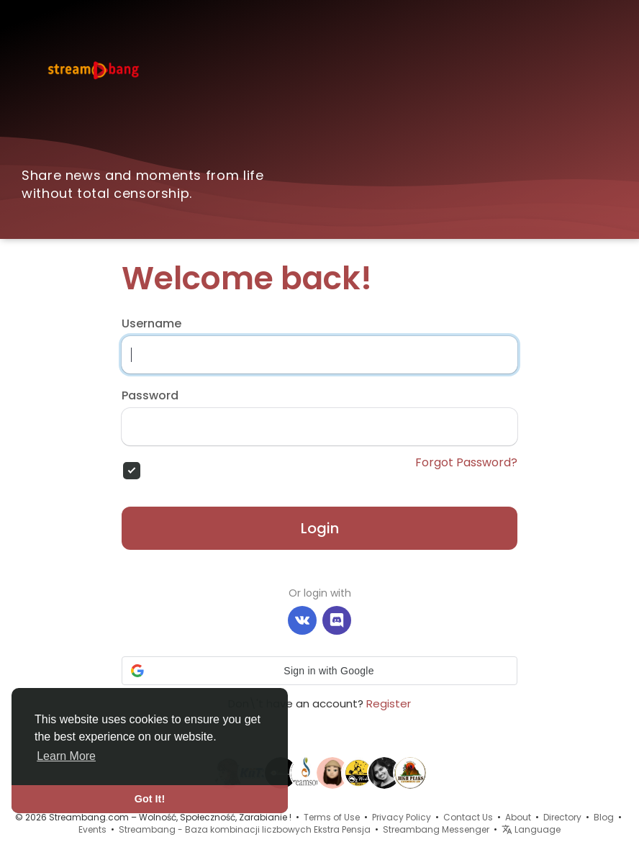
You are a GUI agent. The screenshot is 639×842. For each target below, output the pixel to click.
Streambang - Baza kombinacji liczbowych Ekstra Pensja (245, 829)
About (518, 817)
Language (531, 829)
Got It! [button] (150, 799)
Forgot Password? (466, 463)
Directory (562, 817)
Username (151, 324)
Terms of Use (332, 817)
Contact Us (468, 817)
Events (92, 829)
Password (150, 396)
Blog (604, 817)
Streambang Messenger (436, 829)
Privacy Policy (401, 817)
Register (388, 703)
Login (320, 528)
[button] (319, 670)
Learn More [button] (66, 756)
